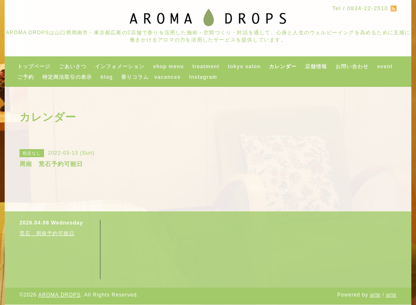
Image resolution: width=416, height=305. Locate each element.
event (384, 66)
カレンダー (283, 66)
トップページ (33, 66)
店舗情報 (316, 66)
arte (375, 295)
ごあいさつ (72, 66)
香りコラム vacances (150, 77)
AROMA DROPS (59, 295)
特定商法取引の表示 (67, 77)
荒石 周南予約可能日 (47, 233)
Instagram (203, 77)
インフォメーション (119, 66)
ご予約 (25, 77)
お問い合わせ (352, 66)
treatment (205, 66)
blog (106, 77)
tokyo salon (244, 66)
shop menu (168, 66)
